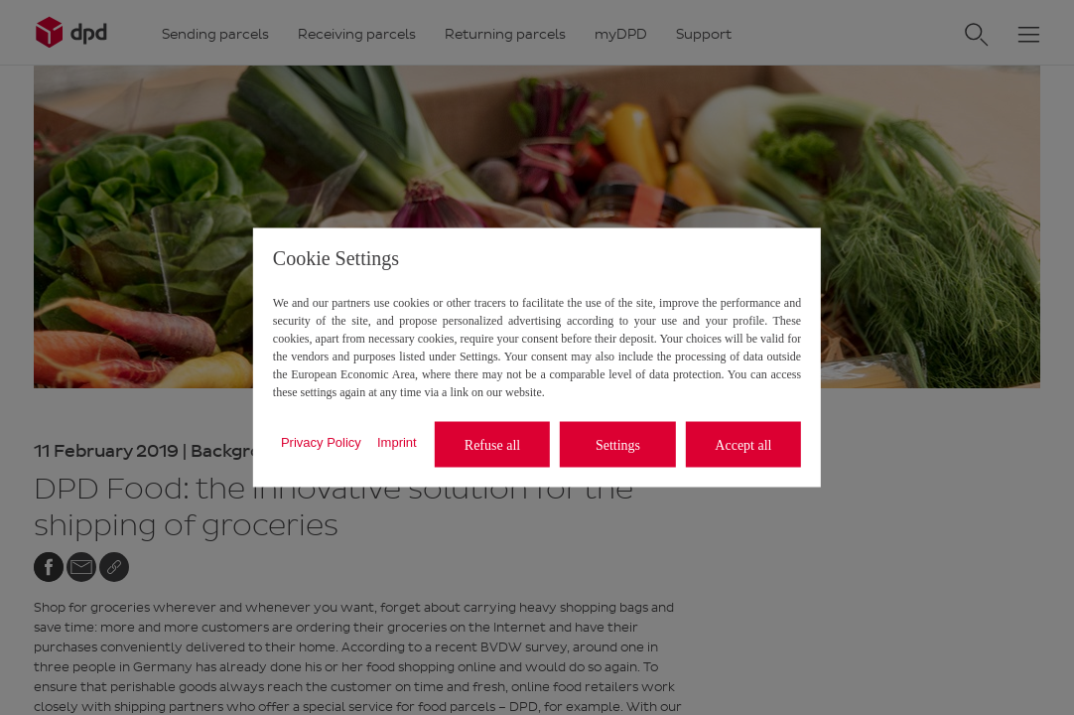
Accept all (743, 444)
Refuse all (492, 444)
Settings (618, 444)
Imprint (397, 441)
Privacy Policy (321, 441)
